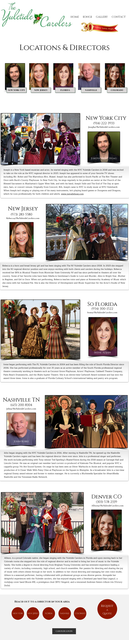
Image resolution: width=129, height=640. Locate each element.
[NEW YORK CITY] (16, 90)
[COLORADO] (117, 90)
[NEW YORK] (18, 613)
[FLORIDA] (65, 90)
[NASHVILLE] (91, 90)
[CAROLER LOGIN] (64, 631)
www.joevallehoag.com (72, 194)
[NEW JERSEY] (41, 90)
